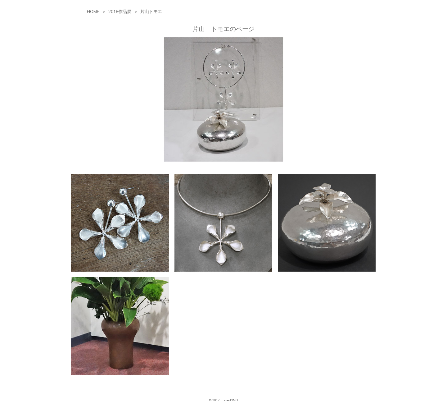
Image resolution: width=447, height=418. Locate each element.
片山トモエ (151, 11)
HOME (93, 11)
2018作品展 (119, 11)
